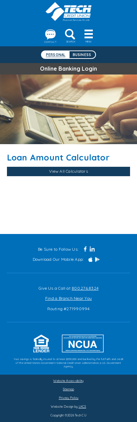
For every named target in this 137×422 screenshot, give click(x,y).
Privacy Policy (68, 398)
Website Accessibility (68, 381)
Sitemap (68, 389)
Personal (56, 55)
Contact (50, 36)
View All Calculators (68, 171)
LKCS (82, 406)
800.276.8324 (85, 288)
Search (70, 36)
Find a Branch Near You (68, 298)
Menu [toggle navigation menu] (88, 38)
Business (82, 55)
